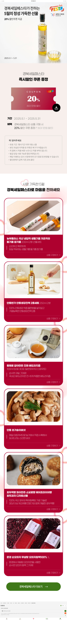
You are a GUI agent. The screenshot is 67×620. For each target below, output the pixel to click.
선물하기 (6, 619)
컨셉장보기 (20, 619)
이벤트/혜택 (47, 619)
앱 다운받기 (62, 605)
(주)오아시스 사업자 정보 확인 (4, 608)
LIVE (33, 619)
